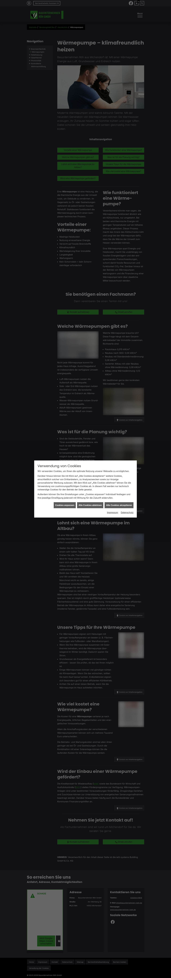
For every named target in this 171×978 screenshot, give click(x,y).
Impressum (112, 456)
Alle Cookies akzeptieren (119, 449)
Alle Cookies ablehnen (90, 449)
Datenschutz (127, 456)
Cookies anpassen (64, 449)
